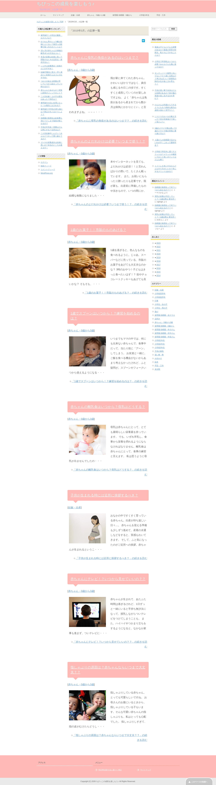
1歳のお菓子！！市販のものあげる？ (98, 230)
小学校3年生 (160, 348)
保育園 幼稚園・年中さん (165, 333)
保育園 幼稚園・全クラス (165, 315)
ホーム (43, 15)
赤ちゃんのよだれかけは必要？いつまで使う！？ (107, 141)
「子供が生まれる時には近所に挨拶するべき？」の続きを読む (111, 558)
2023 (158, 243)
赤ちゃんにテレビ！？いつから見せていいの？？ (108, 579)
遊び (156, 312)
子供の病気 (159, 351)
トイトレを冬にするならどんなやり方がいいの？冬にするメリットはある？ (165, 168)
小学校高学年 (160, 294)
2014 (158, 276)
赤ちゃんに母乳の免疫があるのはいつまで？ (104, 57)
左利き (157, 319)
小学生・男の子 (161, 308)
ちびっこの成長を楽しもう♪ (65, 3)
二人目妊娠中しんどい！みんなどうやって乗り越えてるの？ (51, 136)
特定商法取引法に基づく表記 (110, 770)
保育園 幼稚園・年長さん (165, 337)
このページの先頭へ (199, 782)
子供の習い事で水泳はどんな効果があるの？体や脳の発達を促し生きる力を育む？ (165, 94)
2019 (158, 258)
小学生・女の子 (161, 304)
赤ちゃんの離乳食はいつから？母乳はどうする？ (107, 407)
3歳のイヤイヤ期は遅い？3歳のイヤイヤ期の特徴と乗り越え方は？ (165, 131)
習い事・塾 (159, 355)
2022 (158, 247)
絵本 (156, 362)
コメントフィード (48, 170)
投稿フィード (46, 166)
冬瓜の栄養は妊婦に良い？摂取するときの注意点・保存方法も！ (51, 59)
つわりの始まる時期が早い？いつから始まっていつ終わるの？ (51, 84)
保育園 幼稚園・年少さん (165, 330)
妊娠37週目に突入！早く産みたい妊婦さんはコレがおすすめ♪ (51, 75)
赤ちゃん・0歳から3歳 (96, 15)
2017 (158, 265)
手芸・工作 (160, 15)
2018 (158, 261)
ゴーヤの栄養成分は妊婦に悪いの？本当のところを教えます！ (51, 145)
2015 (158, 272)
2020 (158, 254)
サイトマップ (58, 15)
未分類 (157, 369)
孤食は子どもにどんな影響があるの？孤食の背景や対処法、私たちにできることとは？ (165, 51)
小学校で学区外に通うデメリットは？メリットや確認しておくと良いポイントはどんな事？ (165, 156)
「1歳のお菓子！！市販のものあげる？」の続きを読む (115, 292)
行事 (156, 301)
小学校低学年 (160, 297)
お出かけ (158, 358)
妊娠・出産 (75, 15)
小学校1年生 (144, 15)
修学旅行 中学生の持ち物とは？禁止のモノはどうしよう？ (52, 112)
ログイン (44, 162)
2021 (158, 250)
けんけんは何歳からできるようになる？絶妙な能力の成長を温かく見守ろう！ (165, 107)
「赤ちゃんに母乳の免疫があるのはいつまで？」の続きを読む (111, 120)
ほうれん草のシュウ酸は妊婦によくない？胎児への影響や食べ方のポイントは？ (51, 44)
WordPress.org (47, 173)
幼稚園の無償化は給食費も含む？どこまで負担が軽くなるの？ (51, 121)
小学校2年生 (160, 344)
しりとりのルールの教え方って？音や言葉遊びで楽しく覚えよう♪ (165, 119)
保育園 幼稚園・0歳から (122, 15)
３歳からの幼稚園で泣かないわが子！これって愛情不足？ (165, 142)
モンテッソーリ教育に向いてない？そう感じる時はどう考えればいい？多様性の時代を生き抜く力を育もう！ (165, 78)
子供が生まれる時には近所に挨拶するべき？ (104, 495)
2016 (158, 268)
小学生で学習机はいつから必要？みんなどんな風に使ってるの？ (165, 64)
